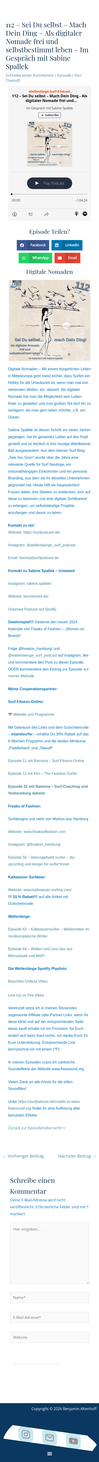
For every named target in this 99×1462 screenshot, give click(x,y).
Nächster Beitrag (77, 1156)
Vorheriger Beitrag (23, 1156)
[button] (33, 245)
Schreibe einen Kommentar (30, 75)
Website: (40, 890)
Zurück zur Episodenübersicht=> (36, 1127)
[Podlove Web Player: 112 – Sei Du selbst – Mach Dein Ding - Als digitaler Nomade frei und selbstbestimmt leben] (49, 153)
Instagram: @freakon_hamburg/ (34, 844)
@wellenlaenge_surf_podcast (32, 655)
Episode (64, 75)
